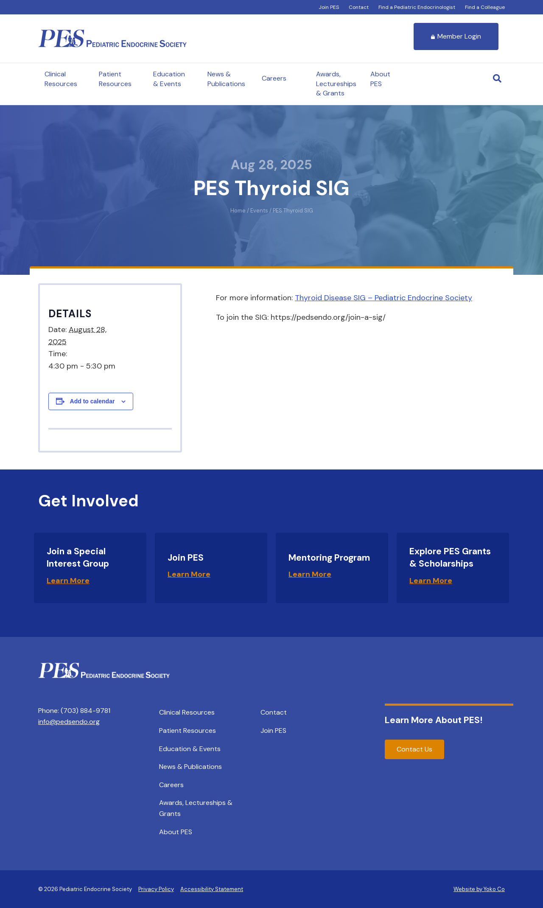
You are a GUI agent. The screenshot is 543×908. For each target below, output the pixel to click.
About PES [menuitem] (175, 831)
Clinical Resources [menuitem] (187, 712)
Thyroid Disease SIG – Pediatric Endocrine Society (383, 298)
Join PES (329, 7)
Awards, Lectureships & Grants (336, 84)
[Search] (497, 78)
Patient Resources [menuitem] (187, 730)
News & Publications (226, 79)
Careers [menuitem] (171, 784)
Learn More (68, 581)
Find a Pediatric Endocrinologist (416, 7)
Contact (359, 7)
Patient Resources (115, 79)
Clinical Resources (61, 79)
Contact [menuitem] (273, 712)
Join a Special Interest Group (78, 557)
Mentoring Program (329, 558)
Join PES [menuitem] (273, 730)
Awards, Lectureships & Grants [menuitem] (195, 808)
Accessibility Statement (211, 889)
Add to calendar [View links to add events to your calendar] (92, 401)
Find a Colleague (485, 7)
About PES (380, 79)
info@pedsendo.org (69, 721)
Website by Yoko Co (479, 889)
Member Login (456, 36)
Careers (274, 78)
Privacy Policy (156, 889)
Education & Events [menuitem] (190, 748)
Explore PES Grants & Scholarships (450, 557)
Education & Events (169, 79)
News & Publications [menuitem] (190, 766)
